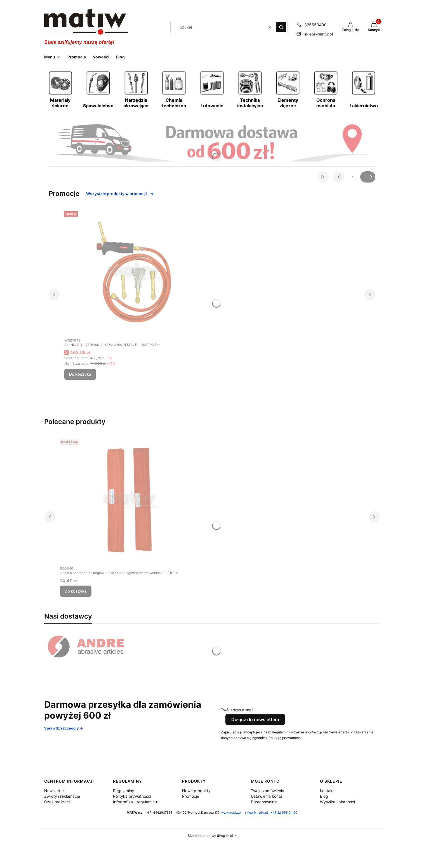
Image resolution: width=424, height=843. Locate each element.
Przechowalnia (264, 801)
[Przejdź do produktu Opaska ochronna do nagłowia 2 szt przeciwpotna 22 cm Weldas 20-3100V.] (130, 500)
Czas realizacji (57, 801)
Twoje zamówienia (267, 790)
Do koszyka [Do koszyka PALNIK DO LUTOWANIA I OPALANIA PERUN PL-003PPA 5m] (80, 374)
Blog (324, 796)
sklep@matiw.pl (256, 812)
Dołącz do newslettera (255, 719)
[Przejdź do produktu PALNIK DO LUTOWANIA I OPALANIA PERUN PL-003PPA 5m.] (134, 272)
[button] (281, 27)
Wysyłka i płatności (337, 801)
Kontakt (327, 790)
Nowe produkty (196, 790)
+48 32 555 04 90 (283, 812)
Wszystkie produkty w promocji (120, 193)
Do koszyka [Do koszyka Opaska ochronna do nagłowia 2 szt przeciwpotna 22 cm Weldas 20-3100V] (76, 591)
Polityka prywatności (132, 796)
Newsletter (54, 790)
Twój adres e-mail (237, 709)
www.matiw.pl (231, 812)
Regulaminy (123, 790)
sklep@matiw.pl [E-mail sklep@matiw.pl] (318, 34)
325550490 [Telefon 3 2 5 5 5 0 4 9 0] (315, 24)
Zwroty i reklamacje (62, 796)
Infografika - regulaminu (135, 801)
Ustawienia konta (266, 796)
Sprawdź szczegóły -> (63, 728)
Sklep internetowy (210, 835)
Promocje (190, 796)
